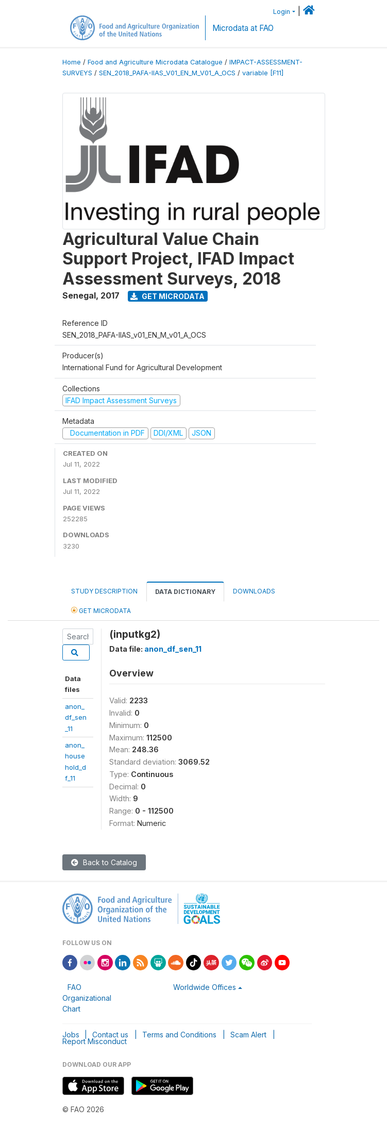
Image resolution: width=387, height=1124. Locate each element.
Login (281, 11)
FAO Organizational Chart (86, 998)
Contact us (110, 1034)
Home (71, 62)
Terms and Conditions (179, 1034)
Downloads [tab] (254, 591)
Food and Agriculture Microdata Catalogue (155, 62)
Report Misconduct (94, 1041)
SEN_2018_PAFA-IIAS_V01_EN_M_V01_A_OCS (167, 73)
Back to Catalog (104, 862)
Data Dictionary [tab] (185, 592)
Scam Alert (248, 1034)
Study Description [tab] (104, 591)
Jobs (70, 1034)
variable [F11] (262, 73)
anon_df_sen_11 (76, 717)
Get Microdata (167, 296)
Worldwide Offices (204, 987)
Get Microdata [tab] (101, 610)
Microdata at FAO (243, 28)
